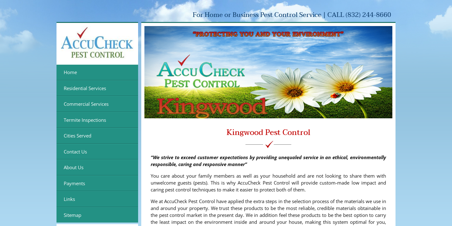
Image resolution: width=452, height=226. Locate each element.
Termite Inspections (85, 120)
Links (69, 199)
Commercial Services (86, 104)
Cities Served (77, 135)
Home (70, 72)
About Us (73, 167)
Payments (74, 183)
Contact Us (75, 151)
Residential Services (85, 88)
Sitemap (72, 215)
